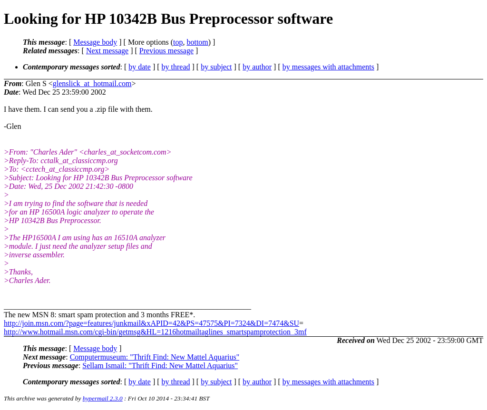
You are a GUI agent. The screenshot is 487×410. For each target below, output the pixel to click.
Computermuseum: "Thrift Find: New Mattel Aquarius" (155, 357)
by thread (176, 67)
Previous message (166, 51)
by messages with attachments (328, 67)
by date (139, 67)
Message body (95, 42)
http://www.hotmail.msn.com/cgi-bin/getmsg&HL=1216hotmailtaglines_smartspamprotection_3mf (155, 332)
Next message (107, 51)
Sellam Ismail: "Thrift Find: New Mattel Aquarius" (160, 365)
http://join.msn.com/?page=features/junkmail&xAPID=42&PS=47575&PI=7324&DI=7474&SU (151, 323)
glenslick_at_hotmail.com (92, 83)
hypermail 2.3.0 (103, 398)
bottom (197, 42)
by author (257, 67)
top (178, 42)
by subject (216, 67)
